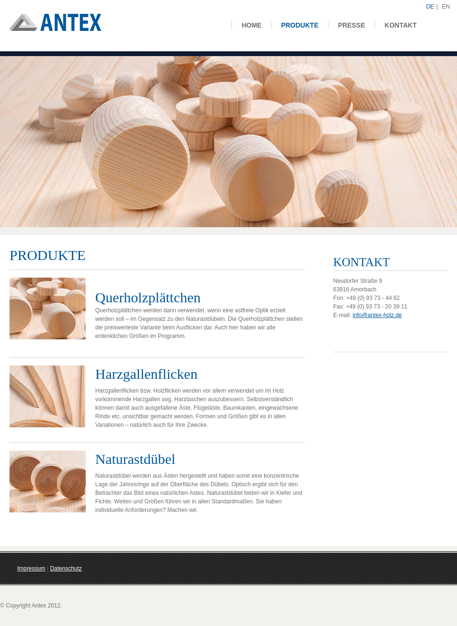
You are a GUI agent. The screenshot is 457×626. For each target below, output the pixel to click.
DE (430, 6)
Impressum (31, 568)
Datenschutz (66, 568)
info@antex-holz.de (377, 315)
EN (446, 6)
